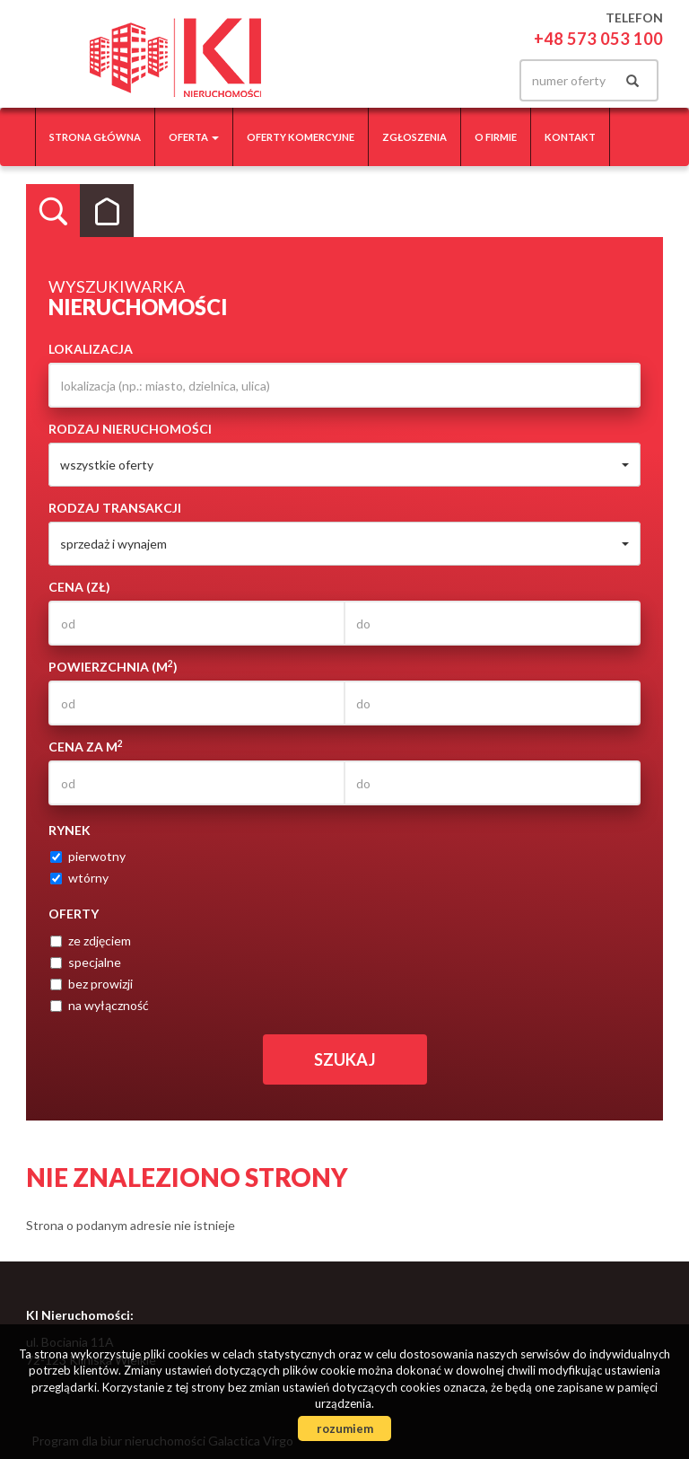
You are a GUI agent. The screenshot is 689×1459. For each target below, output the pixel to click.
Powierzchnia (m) (113, 666)
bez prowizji (91, 983)
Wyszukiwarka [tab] (53, 211)
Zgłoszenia (414, 137)
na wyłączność (99, 1005)
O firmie (496, 137)
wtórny (79, 877)
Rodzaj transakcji (114, 507)
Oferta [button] (194, 137)
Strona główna (95, 137)
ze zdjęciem (90, 940)
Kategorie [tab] (107, 211)
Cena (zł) (79, 586)
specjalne (85, 962)
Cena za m (85, 746)
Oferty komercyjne (300, 137)
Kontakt (570, 137)
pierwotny (88, 856)
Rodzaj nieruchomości (130, 428)
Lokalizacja (90, 348)
